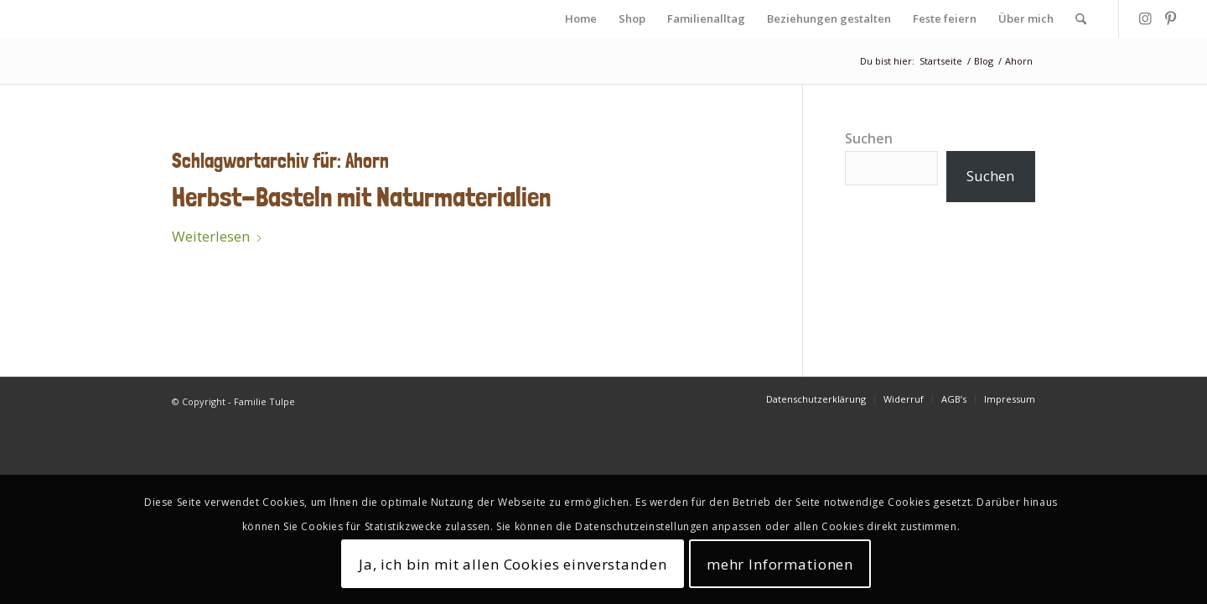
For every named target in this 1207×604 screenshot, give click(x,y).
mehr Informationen (780, 564)
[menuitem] (581, 19)
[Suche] (1081, 19)
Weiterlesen (217, 236)
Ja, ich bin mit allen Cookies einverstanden (513, 564)
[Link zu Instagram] (1145, 18)
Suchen (869, 138)
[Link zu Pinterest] (1170, 18)
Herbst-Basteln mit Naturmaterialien (361, 197)
